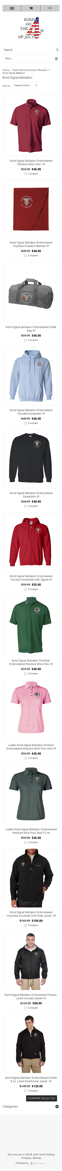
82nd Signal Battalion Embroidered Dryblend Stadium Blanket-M (31, 244)
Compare (33, 173)
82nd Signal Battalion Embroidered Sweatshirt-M (31, 495)
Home (5, 70)
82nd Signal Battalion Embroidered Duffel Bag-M (31, 329)
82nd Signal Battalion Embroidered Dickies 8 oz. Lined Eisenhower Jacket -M (31, 1079)
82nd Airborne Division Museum (30, 70)
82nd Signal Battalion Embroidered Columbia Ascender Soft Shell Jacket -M (31, 914)
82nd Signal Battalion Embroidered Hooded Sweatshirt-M (31, 412)
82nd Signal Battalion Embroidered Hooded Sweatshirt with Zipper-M (31, 578)
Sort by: (6, 86)
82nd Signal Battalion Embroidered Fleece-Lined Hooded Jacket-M (31, 996)
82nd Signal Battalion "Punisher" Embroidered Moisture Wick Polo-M (31, 662)
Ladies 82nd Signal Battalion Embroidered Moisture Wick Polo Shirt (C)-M (31, 831)
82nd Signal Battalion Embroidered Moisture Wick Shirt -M (31, 162)
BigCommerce (38, 1163)
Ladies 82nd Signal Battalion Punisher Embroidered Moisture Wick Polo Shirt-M (31, 747)
